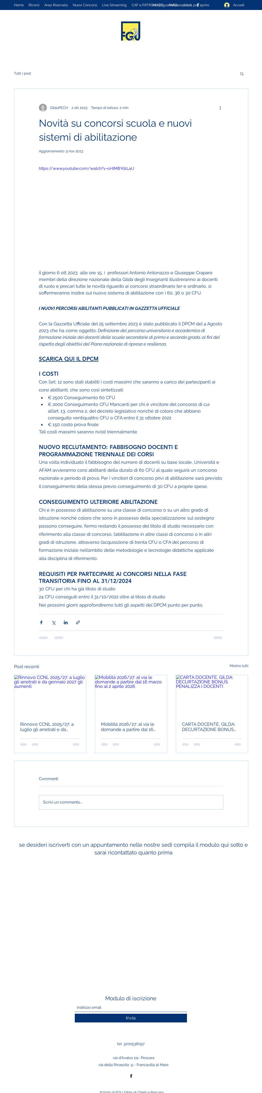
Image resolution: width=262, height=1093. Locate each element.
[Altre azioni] (220, 108)
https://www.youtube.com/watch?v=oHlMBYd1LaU (86, 168)
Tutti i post (22, 73)
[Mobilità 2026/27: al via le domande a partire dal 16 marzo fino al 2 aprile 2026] (131, 695)
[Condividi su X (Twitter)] (53, 622)
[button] (242, 74)
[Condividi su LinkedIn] (65, 622)
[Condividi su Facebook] (41, 622)
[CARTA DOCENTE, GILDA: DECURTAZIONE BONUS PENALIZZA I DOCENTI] (212, 695)
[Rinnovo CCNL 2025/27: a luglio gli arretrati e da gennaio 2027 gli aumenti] (50, 695)
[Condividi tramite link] (78, 622)
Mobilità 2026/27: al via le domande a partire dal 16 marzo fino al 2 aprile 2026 (128, 727)
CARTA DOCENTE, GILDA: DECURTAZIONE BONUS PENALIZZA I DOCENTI (208, 727)
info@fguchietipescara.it (171, 5)
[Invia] (131, 1018)
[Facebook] (131, 1076)
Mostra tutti (239, 666)
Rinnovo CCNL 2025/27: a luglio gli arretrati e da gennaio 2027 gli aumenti (47, 727)
